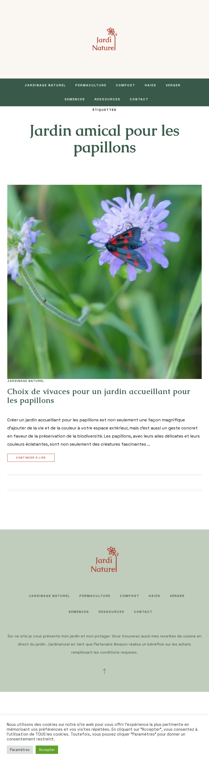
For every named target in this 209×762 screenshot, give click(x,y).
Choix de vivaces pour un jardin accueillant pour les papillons (98, 396)
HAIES (150, 85)
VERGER (173, 85)
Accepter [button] (47, 749)
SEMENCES (75, 99)
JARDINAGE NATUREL (45, 85)
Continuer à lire (31, 457)
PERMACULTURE (90, 85)
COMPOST (125, 85)
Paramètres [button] (20, 749)
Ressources (107, 99)
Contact (139, 99)
